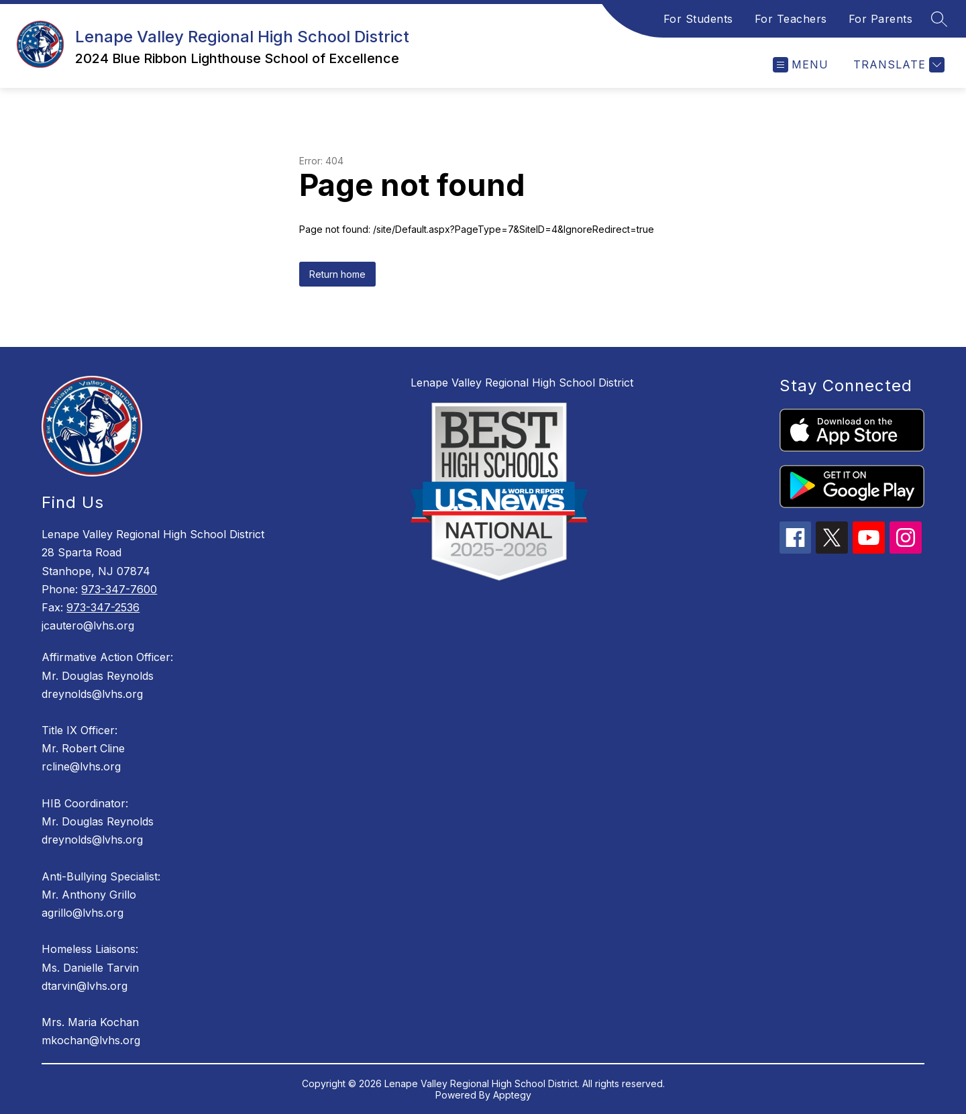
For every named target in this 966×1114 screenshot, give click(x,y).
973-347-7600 (119, 589)
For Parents (881, 19)
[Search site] (939, 19)
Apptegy (512, 1095)
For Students (698, 19)
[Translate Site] (897, 64)
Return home (337, 274)
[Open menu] (800, 64)
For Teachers (791, 19)
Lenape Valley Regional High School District (522, 382)
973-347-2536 (103, 607)
